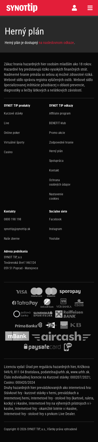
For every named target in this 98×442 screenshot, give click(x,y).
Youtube (54, 238)
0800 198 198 (12, 219)
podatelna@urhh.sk (55, 372)
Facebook (55, 219)
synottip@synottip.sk (17, 229)
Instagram (55, 229)
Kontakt (54, 170)
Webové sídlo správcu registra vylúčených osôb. (38, 80)
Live (6, 123)
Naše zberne (12, 238)
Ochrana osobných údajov (59, 182)
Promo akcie (57, 133)
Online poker (12, 133)
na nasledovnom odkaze (56, 43)
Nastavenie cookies (56, 196)
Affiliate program (60, 113)
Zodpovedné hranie (61, 142)
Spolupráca (56, 161)
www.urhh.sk (80, 372)
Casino (8, 152)
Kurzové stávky (13, 113)
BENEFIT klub (57, 123)
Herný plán (56, 151)
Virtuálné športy (14, 142)
